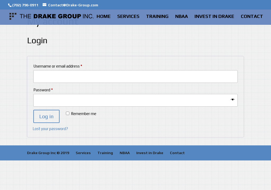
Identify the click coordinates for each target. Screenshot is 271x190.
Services (128, 17)
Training (157, 17)
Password (50, 89)
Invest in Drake (214, 17)
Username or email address (65, 65)
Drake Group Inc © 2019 (48, 153)
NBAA (181, 17)
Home (104, 17)
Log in (46, 116)
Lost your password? (50, 128)
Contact (252, 17)
